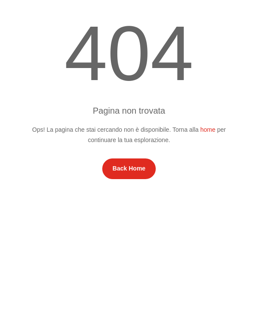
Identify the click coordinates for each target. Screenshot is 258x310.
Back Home (129, 168)
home (207, 129)
